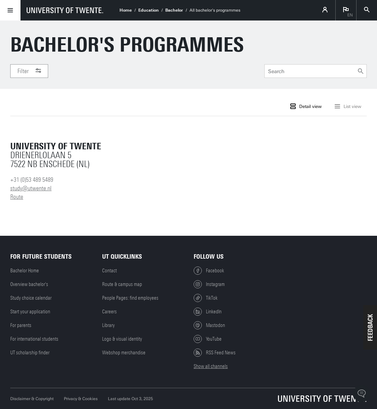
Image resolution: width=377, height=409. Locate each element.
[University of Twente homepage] (64, 10)
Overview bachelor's (29, 284)
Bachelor (174, 10)
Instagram (209, 284)
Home (126, 10)
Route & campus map (122, 284)
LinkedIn (208, 312)
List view (348, 106)
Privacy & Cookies (81, 398)
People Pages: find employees (130, 298)
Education (148, 10)
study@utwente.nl (31, 188)
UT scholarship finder (30, 353)
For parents (20, 325)
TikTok (206, 298)
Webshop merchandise (123, 353)
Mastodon (209, 325)
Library (108, 325)
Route (16, 197)
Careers (109, 312)
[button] (370, 327)
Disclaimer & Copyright (32, 398)
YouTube (208, 339)
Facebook (209, 271)
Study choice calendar (31, 298)
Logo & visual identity (122, 339)
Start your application (30, 312)
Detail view (306, 106)
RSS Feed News (215, 353)
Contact (109, 271)
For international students (34, 339)
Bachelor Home (24, 271)
